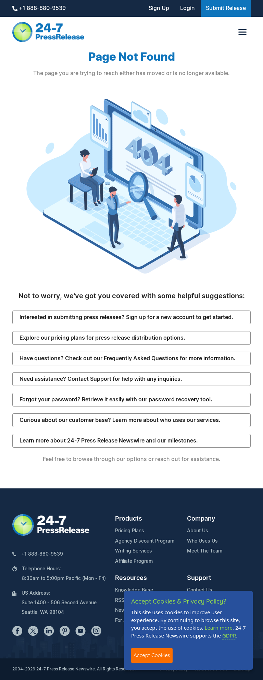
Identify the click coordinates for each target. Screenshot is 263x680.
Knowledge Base (134, 590)
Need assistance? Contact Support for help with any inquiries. (101, 379)
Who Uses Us (202, 541)
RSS (119, 600)
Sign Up (159, 8)
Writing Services (133, 551)
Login (187, 8)
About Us (197, 531)
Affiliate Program (134, 561)
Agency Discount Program (144, 541)
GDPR (229, 635)
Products (128, 519)
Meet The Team (204, 551)
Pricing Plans (129, 531)
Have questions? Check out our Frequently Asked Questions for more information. (128, 358)
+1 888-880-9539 (39, 8)
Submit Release (226, 8)
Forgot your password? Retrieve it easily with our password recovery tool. (116, 399)
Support (199, 578)
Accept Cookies (152, 655)
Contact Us (199, 590)
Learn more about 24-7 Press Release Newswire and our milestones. (109, 441)
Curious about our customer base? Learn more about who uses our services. (120, 420)
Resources (131, 578)
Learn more (219, 627)
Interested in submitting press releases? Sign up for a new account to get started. (126, 317)
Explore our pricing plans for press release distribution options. (102, 338)
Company (201, 519)
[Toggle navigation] (242, 32)
